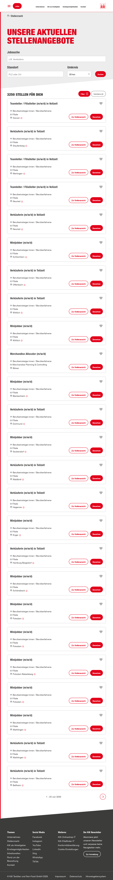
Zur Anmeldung (92, 854)
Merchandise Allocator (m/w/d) (28, 354)
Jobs (17, 6)
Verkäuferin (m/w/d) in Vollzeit (27, 214)
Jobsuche (13, 52)
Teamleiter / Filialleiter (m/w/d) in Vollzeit (34, 103)
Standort (12, 67)
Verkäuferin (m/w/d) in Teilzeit (27, 131)
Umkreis (72, 67)
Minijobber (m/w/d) (21, 242)
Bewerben (96, 117)
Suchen (100, 74)
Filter (83, 94)
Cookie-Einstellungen (68, 849)
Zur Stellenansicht (78, 117)
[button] (9, 6)
